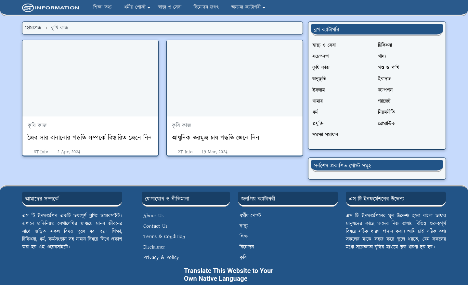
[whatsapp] (415, 7)
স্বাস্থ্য (244, 226)
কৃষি (243, 257)
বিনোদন (247, 247)
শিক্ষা (244, 236)
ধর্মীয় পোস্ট (250, 216)
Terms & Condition (164, 236)
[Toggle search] (440, 7)
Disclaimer (154, 247)
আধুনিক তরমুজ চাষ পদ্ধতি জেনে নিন (215, 137)
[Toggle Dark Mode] (428, 7)
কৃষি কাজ (37, 125)
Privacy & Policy (161, 257)
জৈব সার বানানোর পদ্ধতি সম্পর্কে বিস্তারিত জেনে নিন (90, 137)
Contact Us (155, 226)
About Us (153, 216)
